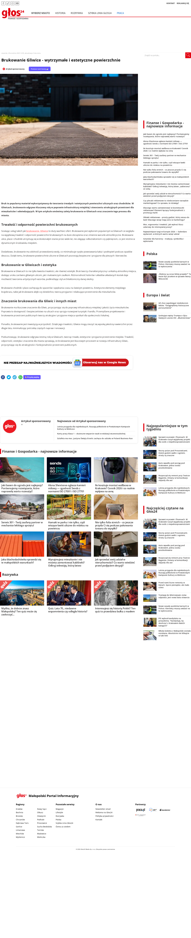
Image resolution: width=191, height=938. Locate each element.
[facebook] (3, 377)
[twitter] (9, 377)
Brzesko (19, 816)
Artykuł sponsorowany (15, 69)
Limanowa (20, 830)
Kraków (19, 809)
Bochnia (19, 812)
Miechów (20, 833)
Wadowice (41, 833)
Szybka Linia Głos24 (100, 13)
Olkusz (40, 812)
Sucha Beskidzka (44, 826)
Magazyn (60, 809)
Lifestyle (59, 812)
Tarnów (40, 830)
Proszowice (42, 823)
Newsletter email (103, 809)
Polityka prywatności (105, 816)
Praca (120, 13)
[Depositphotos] (165, 810)
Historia (60, 13)
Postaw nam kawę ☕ (39, 69)
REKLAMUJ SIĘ (183, 3)
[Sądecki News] (152, 810)
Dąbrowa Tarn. (22, 823)
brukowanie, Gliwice (37, 231)
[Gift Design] (140, 815)
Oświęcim (41, 816)
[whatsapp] (20, 377)
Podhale (40, 819)
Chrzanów (20, 819)
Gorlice (19, 826)
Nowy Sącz (42, 809)
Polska (151, 253)
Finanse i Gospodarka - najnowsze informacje (39, 451)
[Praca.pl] (140, 810)
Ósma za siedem (63, 826)
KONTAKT (170, 3)
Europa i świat (158, 295)
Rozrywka (77, 13)
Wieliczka (41, 837)
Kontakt (99, 819)
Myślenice (20, 837)
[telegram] (14, 377)
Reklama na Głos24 (104, 812)
